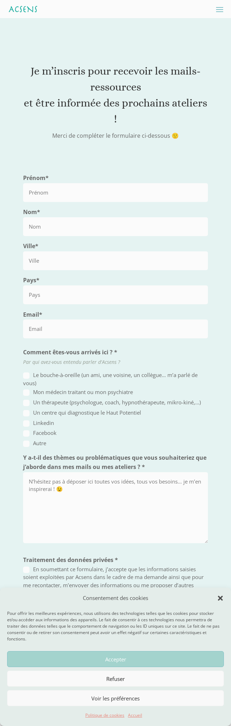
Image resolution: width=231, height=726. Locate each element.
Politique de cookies (104, 715)
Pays (31, 280)
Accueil (135, 715)
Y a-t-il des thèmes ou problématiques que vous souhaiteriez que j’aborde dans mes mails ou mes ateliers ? (114, 462)
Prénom (36, 178)
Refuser (115, 678)
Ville (30, 246)
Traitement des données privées (70, 560)
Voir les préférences (115, 698)
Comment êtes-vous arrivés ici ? (70, 352)
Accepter (115, 659)
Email (32, 314)
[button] (220, 598)
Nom (31, 212)
